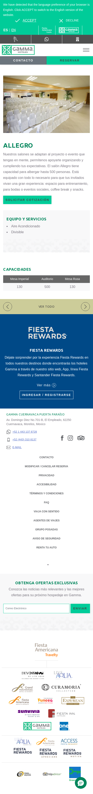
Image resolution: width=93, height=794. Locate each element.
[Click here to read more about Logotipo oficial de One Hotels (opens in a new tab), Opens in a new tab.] (65, 726)
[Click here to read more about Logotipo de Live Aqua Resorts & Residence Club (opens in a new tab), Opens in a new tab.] (23, 741)
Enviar (80, 608)
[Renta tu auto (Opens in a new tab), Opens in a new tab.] (15, 39)
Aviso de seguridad (47, 538)
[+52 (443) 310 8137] (21, 439)
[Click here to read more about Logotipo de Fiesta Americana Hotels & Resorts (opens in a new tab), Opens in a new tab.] (19, 700)
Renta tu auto (46, 547)
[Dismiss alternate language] (69, 20)
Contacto (23, 60)
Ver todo (47, 306)
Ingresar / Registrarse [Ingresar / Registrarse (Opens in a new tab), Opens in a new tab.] (46, 395)
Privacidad (46, 475)
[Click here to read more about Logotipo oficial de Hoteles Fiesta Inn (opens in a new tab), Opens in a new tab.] (61, 713)
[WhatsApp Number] (46, 39)
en (13, 30)
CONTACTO (46, 457)
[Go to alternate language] (25, 20)
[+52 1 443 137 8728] (21, 432)
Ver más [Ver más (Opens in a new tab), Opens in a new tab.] (46, 385)
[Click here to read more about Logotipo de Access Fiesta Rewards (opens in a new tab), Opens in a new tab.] (69, 741)
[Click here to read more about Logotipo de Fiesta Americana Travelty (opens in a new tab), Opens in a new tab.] (46, 650)
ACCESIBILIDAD (46, 484)
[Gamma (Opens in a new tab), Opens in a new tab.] (47, 30)
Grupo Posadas (46, 529)
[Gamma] (68, 30)
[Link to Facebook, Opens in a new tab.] (62, 438)
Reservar (70, 60)
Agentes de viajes (46, 520)
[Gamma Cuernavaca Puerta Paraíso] (18, 50)
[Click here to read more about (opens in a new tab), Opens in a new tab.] (32, 675)
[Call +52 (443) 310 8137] (77, 39)
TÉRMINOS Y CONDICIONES (46, 493)
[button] (81, 783)
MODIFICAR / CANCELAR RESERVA (46, 466)
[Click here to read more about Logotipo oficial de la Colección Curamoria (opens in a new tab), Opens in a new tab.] (61, 687)
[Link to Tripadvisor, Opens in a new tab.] (81, 438)
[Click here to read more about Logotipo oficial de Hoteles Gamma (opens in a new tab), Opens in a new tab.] (37, 726)
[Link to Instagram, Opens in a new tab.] (70, 438)
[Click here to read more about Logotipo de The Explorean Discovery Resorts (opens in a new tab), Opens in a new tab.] (73, 700)
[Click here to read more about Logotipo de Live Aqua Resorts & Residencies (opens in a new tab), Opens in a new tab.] (63, 675)
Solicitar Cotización (27, 200)
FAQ (46, 502)
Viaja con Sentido (46, 511)
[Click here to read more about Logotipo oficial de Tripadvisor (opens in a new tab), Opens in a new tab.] (52, 774)
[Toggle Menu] (86, 50)
